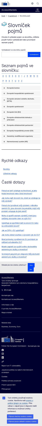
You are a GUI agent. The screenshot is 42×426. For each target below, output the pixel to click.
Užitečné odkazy (10, 174)
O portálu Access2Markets (11, 309)
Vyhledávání (38, 3)
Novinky (6, 169)
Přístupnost (6, 389)
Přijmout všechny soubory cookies (20, 416)
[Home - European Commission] (15, 339)
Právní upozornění (8, 385)
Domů (3, 16)
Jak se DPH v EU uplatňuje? (13, 230)
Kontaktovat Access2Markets (13, 299)
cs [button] (32, 3)
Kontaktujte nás (34, 346)
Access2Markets (8, 278)
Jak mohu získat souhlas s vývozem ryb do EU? (21, 235)
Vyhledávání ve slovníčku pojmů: (14, 50)
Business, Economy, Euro (11, 327)
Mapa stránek (7, 313)
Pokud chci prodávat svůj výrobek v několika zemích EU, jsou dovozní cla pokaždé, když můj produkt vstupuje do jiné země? (21, 208)
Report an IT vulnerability (11, 366)
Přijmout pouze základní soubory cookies (22, 421)
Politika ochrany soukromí (11, 381)
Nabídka (37, 10)
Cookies (4, 377)
